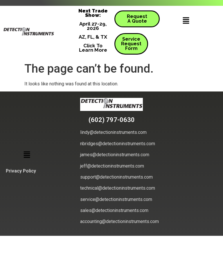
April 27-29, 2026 (93, 26)
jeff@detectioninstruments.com (112, 166)
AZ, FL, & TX (93, 37)
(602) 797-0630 (112, 119)
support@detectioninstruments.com (116, 177)
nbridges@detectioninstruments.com (117, 143)
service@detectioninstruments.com (116, 199)
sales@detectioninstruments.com (114, 210)
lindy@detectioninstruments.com (113, 132)
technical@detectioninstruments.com (117, 188)
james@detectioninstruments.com (114, 154)
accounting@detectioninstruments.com (119, 221)
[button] (186, 21)
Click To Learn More (93, 48)
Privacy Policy (21, 171)
